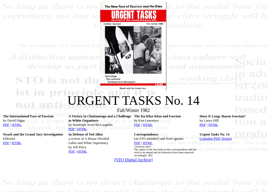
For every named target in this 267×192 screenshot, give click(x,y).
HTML (17, 125)
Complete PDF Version (216, 139)
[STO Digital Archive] (133, 160)
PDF (6, 125)
